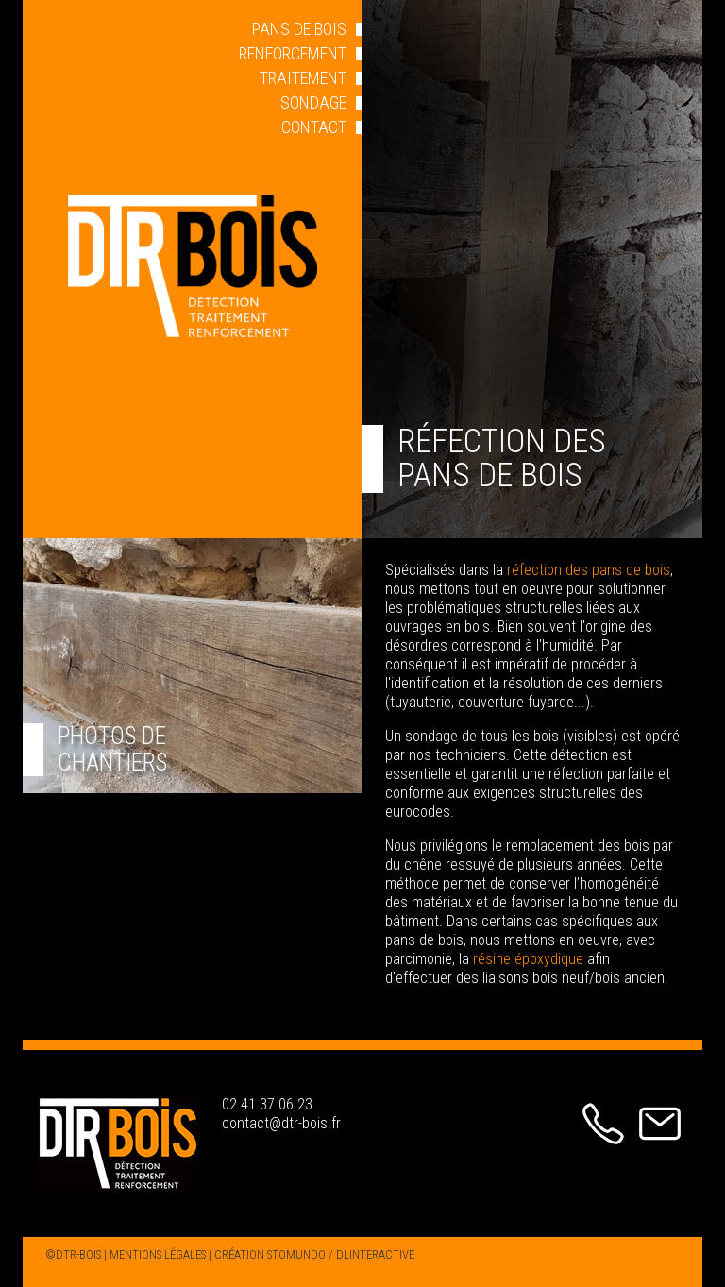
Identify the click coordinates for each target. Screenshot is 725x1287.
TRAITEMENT (303, 78)
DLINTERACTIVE (375, 1254)
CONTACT (313, 127)
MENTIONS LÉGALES (158, 1254)
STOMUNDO (296, 1254)
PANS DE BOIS (299, 29)
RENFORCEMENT (292, 53)
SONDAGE (313, 102)
